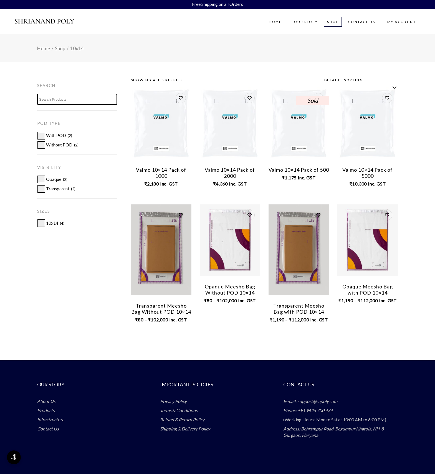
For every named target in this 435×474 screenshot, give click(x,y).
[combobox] (359, 80)
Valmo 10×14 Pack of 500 (299, 170)
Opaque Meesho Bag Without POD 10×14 (230, 289)
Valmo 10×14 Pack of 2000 (230, 173)
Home (43, 48)
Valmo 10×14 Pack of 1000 (161, 173)
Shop (60, 48)
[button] (181, 98)
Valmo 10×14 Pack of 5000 (367, 173)
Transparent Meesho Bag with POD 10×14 (298, 309)
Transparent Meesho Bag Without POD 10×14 (161, 309)
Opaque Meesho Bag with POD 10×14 (367, 289)
